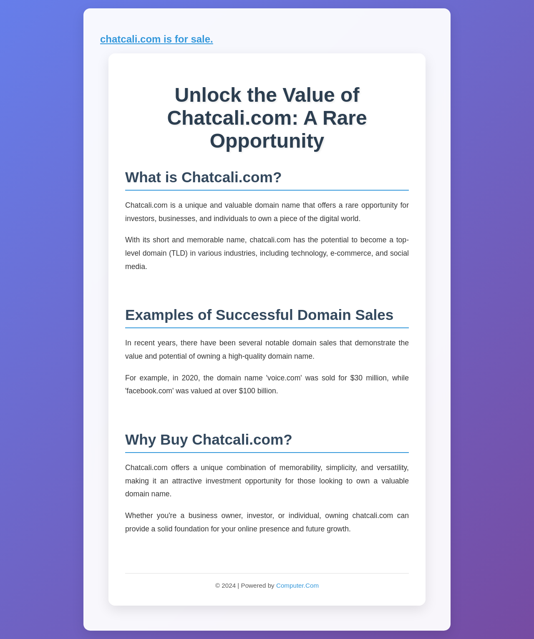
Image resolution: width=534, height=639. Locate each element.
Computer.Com (297, 585)
